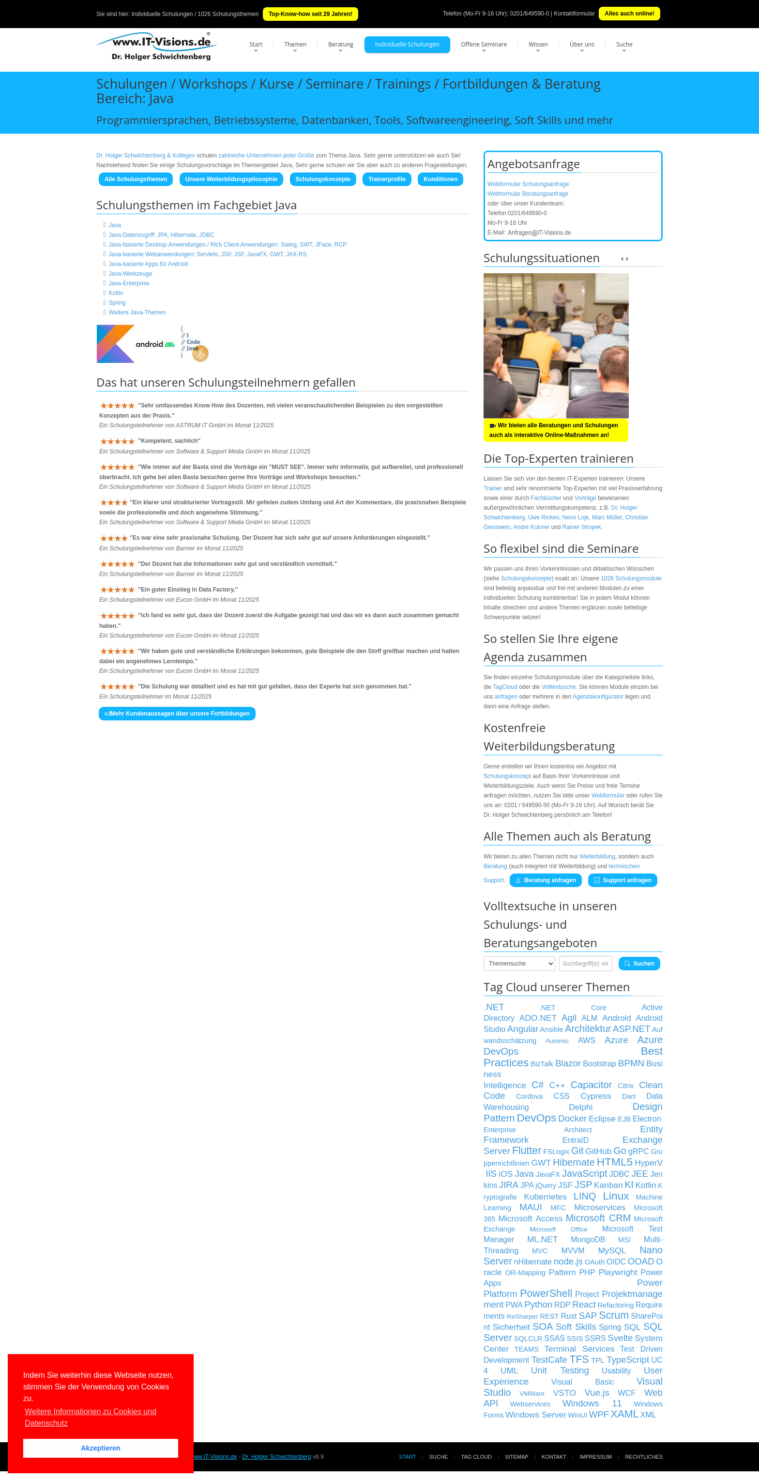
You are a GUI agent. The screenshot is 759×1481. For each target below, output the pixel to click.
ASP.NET (631, 1029)
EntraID (575, 1140)
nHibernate (533, 1262)
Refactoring (615, 1305)
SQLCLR (528, 1338)
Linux (616, 1195)
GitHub (598, 1151)
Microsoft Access (531, 1218)
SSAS (554, 1338)
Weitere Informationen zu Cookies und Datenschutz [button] (90, 1417)
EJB (624, 1119)
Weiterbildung (597, 856)
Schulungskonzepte (323, 179)
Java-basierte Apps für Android (148, 264)
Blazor (568, 1063)
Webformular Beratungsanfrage (527, 193)
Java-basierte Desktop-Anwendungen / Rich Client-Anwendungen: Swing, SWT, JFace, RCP (228, 244)
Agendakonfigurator (598, 696)
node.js (568, 1261)
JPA (527, 1185)
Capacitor (591, 1084)
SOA (542, 1326)
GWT (541, 1163)
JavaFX (548, 1174)
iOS (506, 1174)
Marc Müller (607, 517)
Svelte (620, 1338)
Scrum (614, 1315)
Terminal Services (579, 1349)
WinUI (577, 1415)
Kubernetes (545, 1196)
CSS (562, 1096)
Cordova (529, 1096)
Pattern (562, 1272)
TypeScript (628, 1360)
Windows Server (535, 1414)
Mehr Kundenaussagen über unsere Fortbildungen (177, 713)
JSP (583, 1184)
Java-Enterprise (129, 283)
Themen (295, 44)
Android (616, 1018)
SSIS (575, 1338)
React (584, 1304)
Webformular (608, 795)
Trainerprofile (387, 179)
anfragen (506, 696)
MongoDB (588, 1239)
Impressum (595, 1457)
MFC (558, 1208)
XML (648, 1415)
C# (537, 1084)
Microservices (599, 1207)
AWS (586, 1040)
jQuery (545, 1185)
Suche (624, 44)
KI (629, 1184)
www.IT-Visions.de (213, 1456)
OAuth (595, 1262)
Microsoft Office (558, 1229)
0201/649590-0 (529, 13)
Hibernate (574, 1162)
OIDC (616, 1262)
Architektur (588, 1028)
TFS (579, 1359)
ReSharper (522, 1316)
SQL (632, 1327)
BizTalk (542, 1064)
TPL (597, 1360)
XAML (624, 1414)
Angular (522, 1029)
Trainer (493, 488)
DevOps (536, 1117)
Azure (616, 1040)
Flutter (526, 1150)
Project (587, 1294)
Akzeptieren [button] (101, 1448)
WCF (627, 1393)
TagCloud (505, 687)
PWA (514, 1305)
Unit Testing (560, 1370)
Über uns (582, 44)
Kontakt (554, 1457)
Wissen (538, 44)
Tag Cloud (476, 1457)
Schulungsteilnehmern (249, 382)
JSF (565, 1185)
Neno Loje (575, 517)
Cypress (595, 1096)
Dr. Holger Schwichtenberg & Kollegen (145, 155)
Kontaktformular (574, 13)
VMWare (532, 1393)
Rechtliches (644, 1457)
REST (549, 1316)
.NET (494, 1007)
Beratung (340, 44)
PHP (587, 1272)
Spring (117, 302)
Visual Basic (582, 1382)
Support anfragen (623, 880)
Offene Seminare (484, 44)
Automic (557, 1040)
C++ (557, 1085)
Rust (569, 1316)
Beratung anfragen (546, 880)
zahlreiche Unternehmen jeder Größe (266, 155)
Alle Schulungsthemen (136, 179)
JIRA (508, 1185)
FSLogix (556, 1151)
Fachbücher (546, 498)
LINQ (585, 1196)
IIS (491, 1174)
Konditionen (440, 179)
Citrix (626, 1086)
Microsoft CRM (598, 1218)
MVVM (573, 1251)
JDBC (619, 1174)
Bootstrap (599, 1064)
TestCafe (549, 1360)
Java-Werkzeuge (130, 273)
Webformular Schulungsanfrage (528, 184)
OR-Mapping (525, 1273)
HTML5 (615, 1161)
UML (509, 1370)
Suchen (639, 963)
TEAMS (526, 1349)
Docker (572, 1118)
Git (577, 1150)
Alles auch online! (629, 13)
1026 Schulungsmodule (631, 578)
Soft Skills (576, 1327)
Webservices (530, 1404)
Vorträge (585, 498)
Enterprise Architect (538, 1130)
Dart (629, 1096)
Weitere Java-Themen (137, 312)
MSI (624, 1240)
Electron (647, 1119)
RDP (562, 1305)
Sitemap (516, 1457)
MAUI (530, 1207)
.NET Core (572, 1008)
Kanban (608, 1185)
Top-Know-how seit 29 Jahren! (310, 14)
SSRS (595, 1338)
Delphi (580, 1107)
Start (256, 44)
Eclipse (602, 1118)
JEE (640, 1174)
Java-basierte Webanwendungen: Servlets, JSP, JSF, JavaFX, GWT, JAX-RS (208, 254)
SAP (588, 1315)
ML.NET (542, 1239)
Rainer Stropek (581, 527)
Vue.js (597, 1392)
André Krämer (531, 527)
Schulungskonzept (507, 776)
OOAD (641, 1261)
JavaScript (584, 1173)
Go (619, 1150)
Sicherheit (511, 1327)
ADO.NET (538, 1018)
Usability (616, 1371)
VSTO (564, 1393)
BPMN (631, 1063)
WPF (599, 1414)
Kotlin (116, 293)
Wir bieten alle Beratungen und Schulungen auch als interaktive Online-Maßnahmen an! (553, 430)
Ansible (551, 1029)
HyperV (649, 1163)
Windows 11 (592, 1403)
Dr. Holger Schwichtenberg (276, 1456)
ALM (589, 1018)
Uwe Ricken (543, 517)
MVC (540, 1251)
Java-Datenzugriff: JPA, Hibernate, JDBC (161, 235)
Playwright (618, 1272)
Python (538, 1304)
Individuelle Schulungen (407, 44)
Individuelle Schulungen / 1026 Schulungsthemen (195, 14)
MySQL (612, 1250)
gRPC (638, 1151)
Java (115, 225)
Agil (569, 1018)
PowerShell (546, 1293)
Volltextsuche (559, 687)
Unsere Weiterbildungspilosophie (231, 179)
